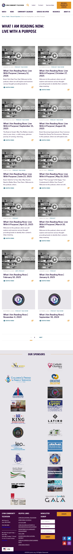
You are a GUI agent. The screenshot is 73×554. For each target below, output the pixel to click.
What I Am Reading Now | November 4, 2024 (15, 315)
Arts (16, 271)
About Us (67, 12)
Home (3, 16)
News (12, 12)
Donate (64, 514)
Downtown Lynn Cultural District (26, 537)
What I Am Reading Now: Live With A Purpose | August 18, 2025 (53, 126)
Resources (56, 12)
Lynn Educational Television (27, 517)
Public (8, 16)
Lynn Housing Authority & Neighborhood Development (27, 526)
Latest (33, 5)
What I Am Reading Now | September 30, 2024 (51, 315)
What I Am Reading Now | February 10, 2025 (15, 275)
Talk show (24, 67)
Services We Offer (43, 12)
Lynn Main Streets (23, 544)
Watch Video (10, 87)
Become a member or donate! (64, 5)
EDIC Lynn (21, 533)
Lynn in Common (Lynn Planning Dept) (28, 541)
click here (4, 540)
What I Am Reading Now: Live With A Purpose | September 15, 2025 (18, 126)
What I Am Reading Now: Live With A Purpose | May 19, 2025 (54, 175)
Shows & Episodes (15, 16)
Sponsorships (50, 5)
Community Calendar (25, 12)
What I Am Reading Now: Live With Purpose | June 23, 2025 (17, 175)
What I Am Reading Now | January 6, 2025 (51, 275)
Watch (4, 12)
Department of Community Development (26, 530)
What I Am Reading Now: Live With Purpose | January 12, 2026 (17, 73)
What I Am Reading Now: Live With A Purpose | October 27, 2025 (53, 73)
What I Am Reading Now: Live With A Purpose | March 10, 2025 (53, 224)
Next (40, 337)
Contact (40, 5)
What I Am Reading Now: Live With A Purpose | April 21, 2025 (18, 223)
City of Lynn (22, 522)
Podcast (17, 67)
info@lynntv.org (6, 527)
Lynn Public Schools (24, 520)
